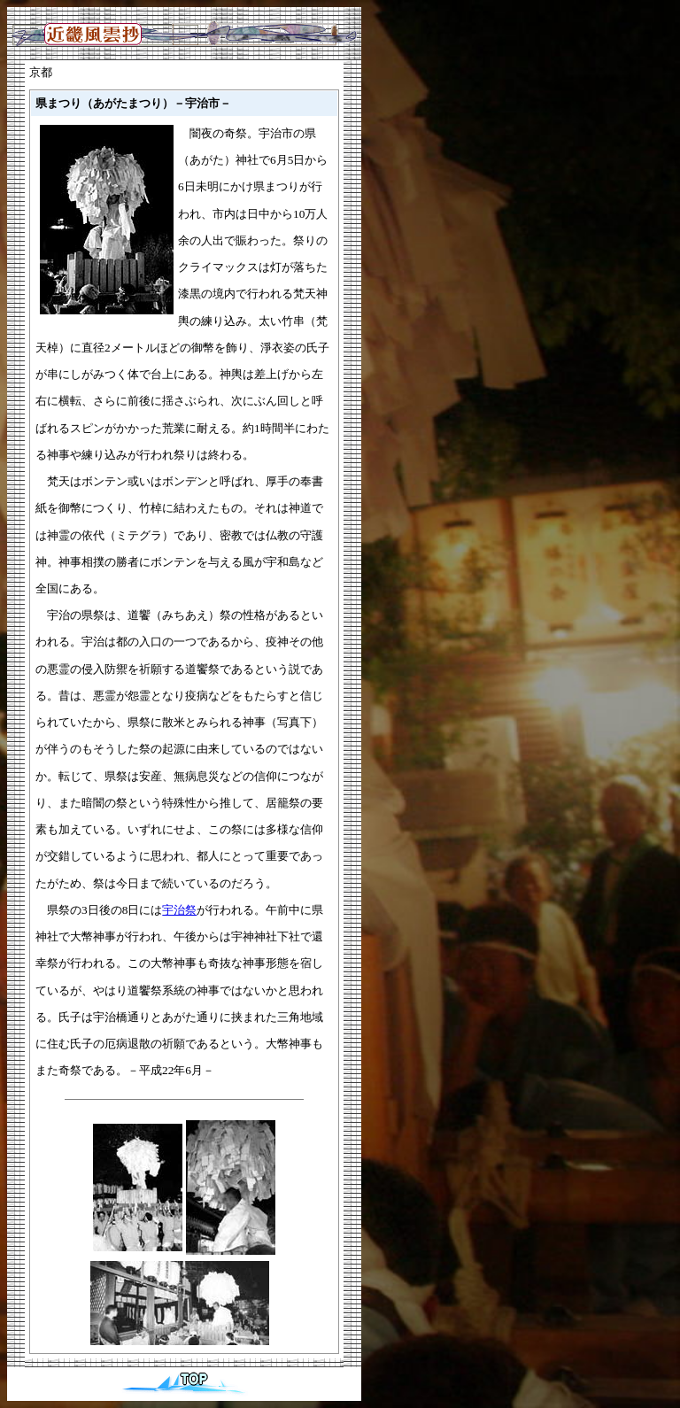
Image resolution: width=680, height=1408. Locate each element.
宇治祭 (179, 910)
